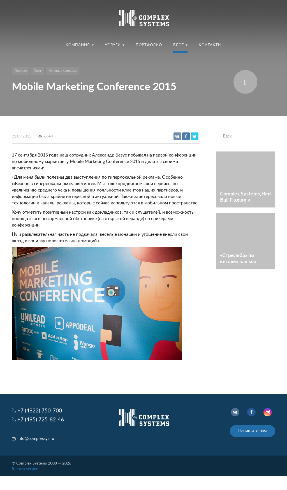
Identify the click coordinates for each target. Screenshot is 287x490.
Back (227, 136)
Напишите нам (252, 431)
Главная (21, 71)
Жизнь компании (62, 71)
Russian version (25, 469)
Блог (37, 71)
